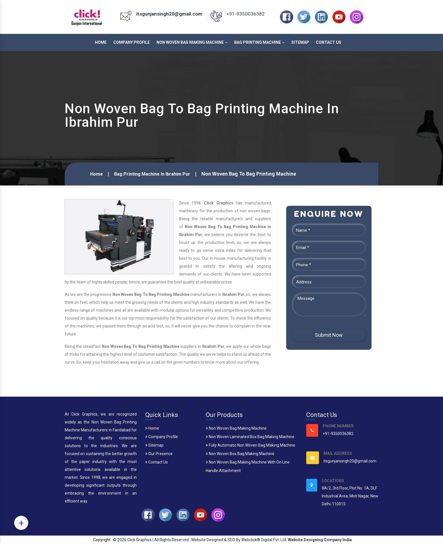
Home (101, 42)
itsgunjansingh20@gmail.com (169, 14)
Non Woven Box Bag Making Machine (240, 453)
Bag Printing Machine (259, 42)
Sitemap (300, 42)
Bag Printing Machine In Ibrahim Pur (152, 174)
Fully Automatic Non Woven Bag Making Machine (250, 445)
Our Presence (159, 453)
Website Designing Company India (320, 540)
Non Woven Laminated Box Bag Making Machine (250, 436)
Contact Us (328, 42)
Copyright (101, 540)
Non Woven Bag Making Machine (192, 42)
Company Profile (131, 42)
